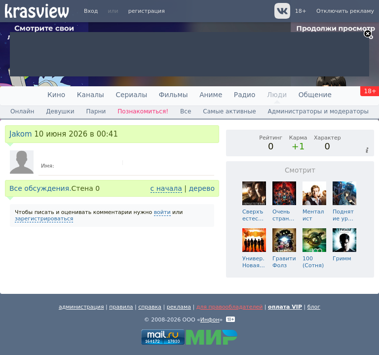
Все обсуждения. (40, 188)
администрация (81, 307)
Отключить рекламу (345, 11)
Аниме (210, 95)
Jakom (20, 134)
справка (149, 307)
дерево (202, 188)
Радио (245, 95)
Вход (91, 11)
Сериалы (131, 95)
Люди (277, 95)
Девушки (60, 111)
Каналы (90, 95)
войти (162, 212)
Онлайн (22, 111)
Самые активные (229, 111)
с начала (166, 188)
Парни (96, 111)
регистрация (146, 11)
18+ (300, 11)
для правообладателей (229, 307)
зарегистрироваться (44, 218)
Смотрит (300, 170)
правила (121, 307)
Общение (315, 95)
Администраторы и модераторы (318, 111)
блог (313, 307)
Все (185, 111)
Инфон (210, 320)
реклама (179, 307)
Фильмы (173, 95)
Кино (56, 95)
